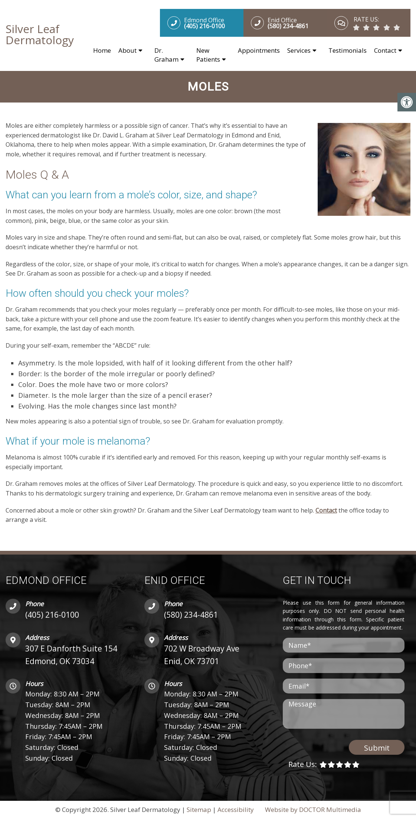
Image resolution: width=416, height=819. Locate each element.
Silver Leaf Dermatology (40, 35)
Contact (385, 50)
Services (299, 50)
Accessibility (235, 810)
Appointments (259, 50)
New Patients (208, 55)
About (127, 50)
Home (102, 50)
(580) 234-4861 (191, 615)
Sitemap (199, 810)
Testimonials (347, 50)
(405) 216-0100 (52, 615)
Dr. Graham (166, 55)
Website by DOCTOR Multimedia (313, 810)
